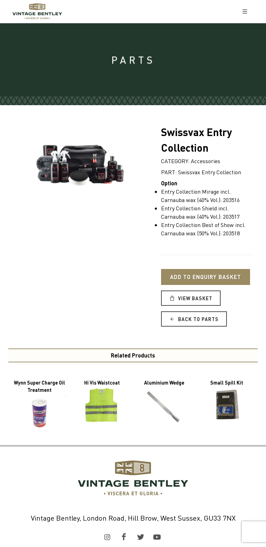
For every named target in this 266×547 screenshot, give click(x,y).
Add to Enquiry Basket (205, 276)
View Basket (190, 298)
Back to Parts (194, 319)
